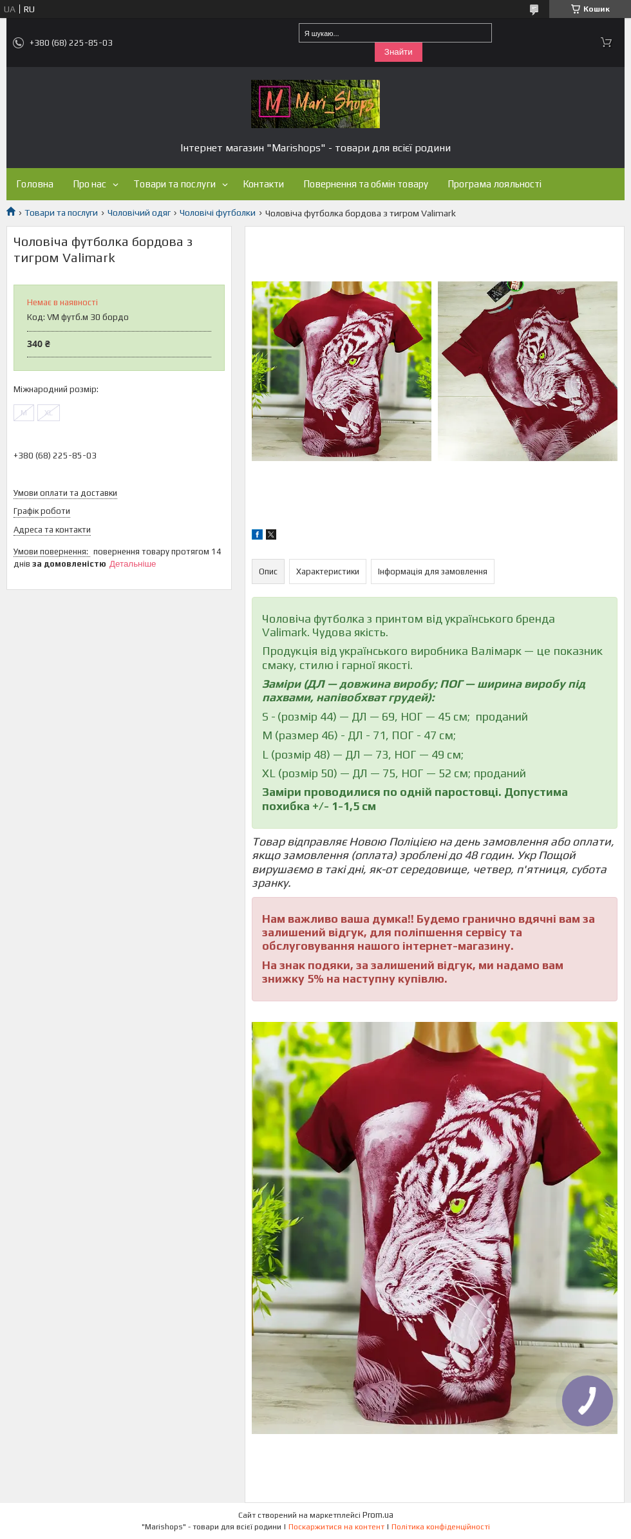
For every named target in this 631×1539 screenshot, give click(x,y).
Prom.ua (378, 1515)
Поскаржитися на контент (336, 1526)
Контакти (263, 183)
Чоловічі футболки (218, 212)
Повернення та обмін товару (365, 183)
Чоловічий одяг (139, 212)
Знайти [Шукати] (398, 52)
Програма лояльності (494, 183)
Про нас (89, 183)
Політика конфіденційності (440, 1526)
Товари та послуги (174, 183)
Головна (34, 183)
